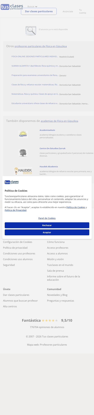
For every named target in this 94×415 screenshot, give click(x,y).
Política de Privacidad (15, 210)
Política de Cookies (75, 207)
